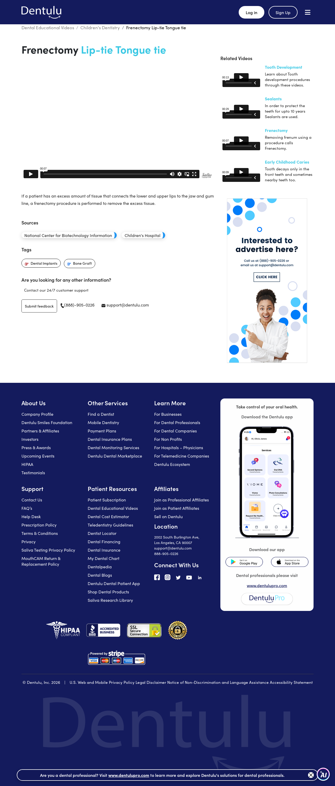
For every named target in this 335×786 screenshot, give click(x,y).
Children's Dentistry (100, 27)
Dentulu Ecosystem (172, 464)
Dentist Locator (102, 533)
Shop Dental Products (108, 591)
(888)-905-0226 (77, 305)
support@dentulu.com (125, 305)
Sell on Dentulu (168, 516)
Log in (251, 12)
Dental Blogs (100, 575)
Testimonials (33, 472)
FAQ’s (26, 508)
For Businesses (168, 414)
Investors (29, 439)
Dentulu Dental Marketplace (115, 456)
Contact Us (31, 499)
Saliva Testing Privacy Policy (48, 550)
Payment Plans (102, 431)
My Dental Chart (103, 558)
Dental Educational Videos (47, 27)
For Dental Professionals (177, 422)
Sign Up (283, 12)
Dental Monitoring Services (113, 447)
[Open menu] (308, 12)
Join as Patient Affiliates (176, 508)
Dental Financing (104, 541)
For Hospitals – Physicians (178, 447)
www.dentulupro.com (267, 585)
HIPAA (27, 464)
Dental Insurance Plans (110, 439)
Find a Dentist (101, 414)
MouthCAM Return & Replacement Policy (40, 561)
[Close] (311, 775)
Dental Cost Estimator (108, 516)
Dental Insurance (104, 550)
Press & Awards (36, 447)
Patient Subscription (107, 499)
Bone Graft (82, 263)
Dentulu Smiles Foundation (46, 422)
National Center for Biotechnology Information (68, 235)
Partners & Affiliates (40, 431)
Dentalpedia (100, 566)
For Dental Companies (175, 431)
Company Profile (37, 414)
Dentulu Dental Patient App (114, 583)
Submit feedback (39, 306)
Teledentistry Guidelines (110, 525)
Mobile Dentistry (103, 422)
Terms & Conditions (39, 533)
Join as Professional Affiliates (181, 499)
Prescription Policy (39, 525)
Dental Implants (44, 263)
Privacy (28, 541)
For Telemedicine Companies (181, 456)
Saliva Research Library (110, 600)
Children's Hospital (142, 235)
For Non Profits (168, 439)
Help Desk (31, 516)
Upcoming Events (37, 456)
